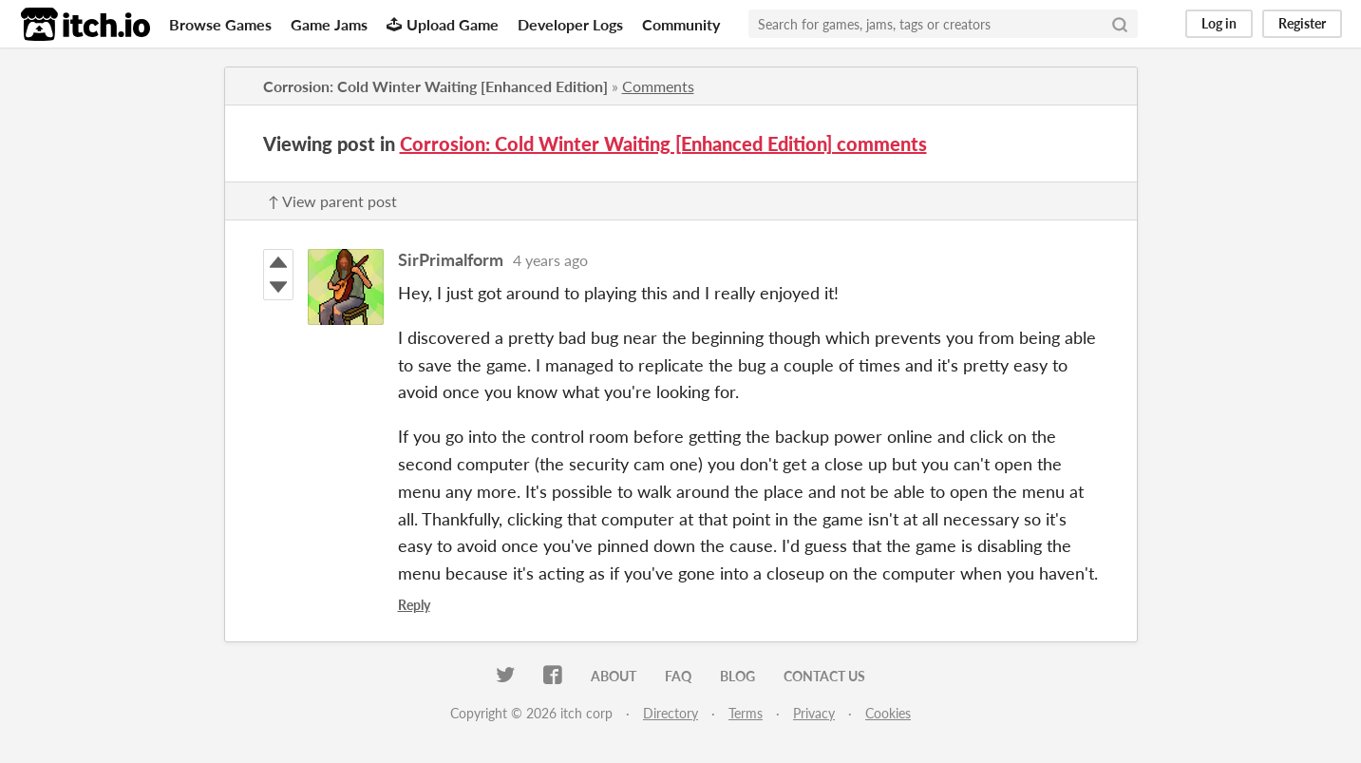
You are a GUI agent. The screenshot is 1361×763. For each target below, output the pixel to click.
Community (681, 24)
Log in (1219, 23)
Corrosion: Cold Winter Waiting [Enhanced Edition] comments (663, 143)
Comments (658, 86)
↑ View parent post (332, 201)
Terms (745, 713)
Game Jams (329, 24)
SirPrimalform (450, 259)
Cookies (888, 713)
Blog (737, 676)
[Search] (1120, 24)
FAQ (678, 676)
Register (1302, 23)
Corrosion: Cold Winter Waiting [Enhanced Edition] (435, 86)
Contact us (824, 676)
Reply (414, 605)
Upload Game (443, 24)
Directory (670, 713)
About (613, 676)
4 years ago (550, 260)
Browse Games (220, 24)
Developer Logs (570, 24)
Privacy (814, 713)
